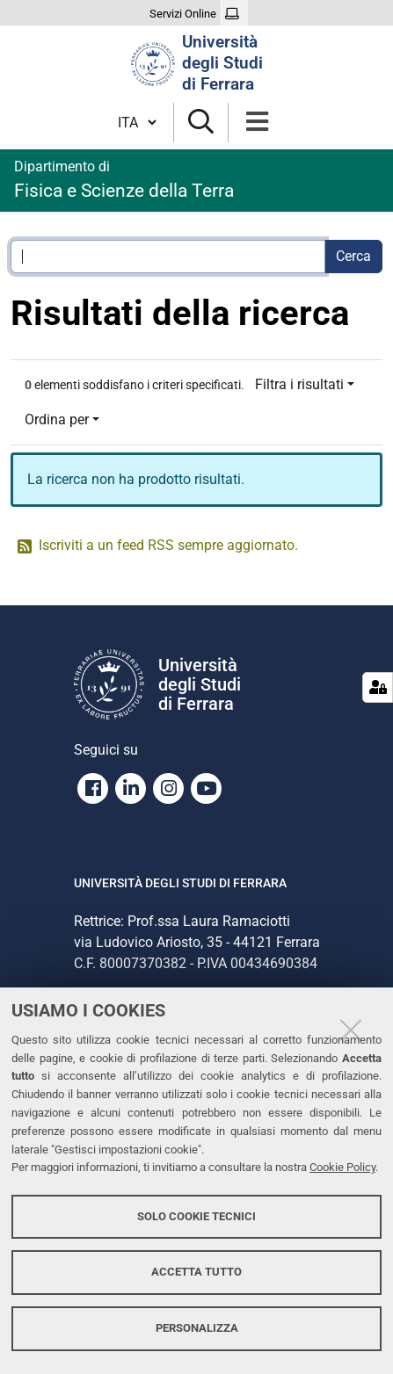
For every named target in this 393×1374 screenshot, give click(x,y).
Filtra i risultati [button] (299, 384)
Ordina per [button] (57, 419)
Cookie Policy (342, 1167)
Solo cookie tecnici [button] (196, 1216)
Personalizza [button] (197, 1327)
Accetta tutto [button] (196, 1271)
